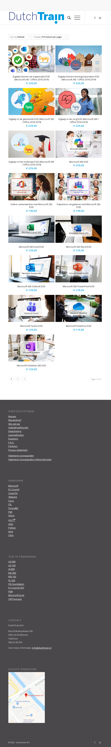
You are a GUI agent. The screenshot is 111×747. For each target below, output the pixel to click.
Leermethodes (16, 435)
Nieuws (12, 416)
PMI (10, 511)
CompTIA (13, 493)
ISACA (11, 515)
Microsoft (13, 485)
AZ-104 (11, 565)
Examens (13, 438)
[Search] (67, 18)
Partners (13, 446)
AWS (10, 524)
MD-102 (12, 576)
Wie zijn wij (14, 423)
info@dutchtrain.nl (41, 647)
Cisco (11, 500)
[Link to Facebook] (94, 17)
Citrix (11, 535)
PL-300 (11, 580)
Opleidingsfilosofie (18, 427)
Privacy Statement (17, 450)
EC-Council (13, 489)
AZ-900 (11, 561)
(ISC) (11, 520)
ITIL (10, 504)
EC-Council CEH (16, 587)
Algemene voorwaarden (21, 455)
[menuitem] (67, 18)
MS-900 (12, 572)
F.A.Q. (11, 442)
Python (12, 527)
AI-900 (11, 569)
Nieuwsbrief (14, 420)
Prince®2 (13, 508)
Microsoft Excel (16, 595)
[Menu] (75, 18)
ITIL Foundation (16, 584)
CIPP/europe (15, 599)
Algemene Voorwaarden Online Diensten (30, 459)
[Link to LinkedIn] (100, 17)
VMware (12, 496)
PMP (10, 591)
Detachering (14, 431)
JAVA (10, 531)
